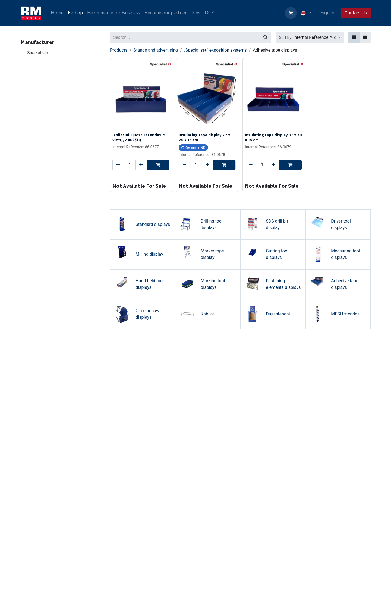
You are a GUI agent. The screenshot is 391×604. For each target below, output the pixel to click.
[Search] (265, 37)
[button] (310, 37)
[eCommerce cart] (291, 13)
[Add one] (141, 165)
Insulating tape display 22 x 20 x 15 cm (204, 137)
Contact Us (356, 12)
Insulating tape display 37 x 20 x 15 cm (273, 137)
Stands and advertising (156, 50)
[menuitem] (57, 13)
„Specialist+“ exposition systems (215, 50)
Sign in (327, 13)
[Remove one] (118, 165)
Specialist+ (37, 52)
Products (118, 50)
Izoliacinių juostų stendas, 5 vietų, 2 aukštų (138, 137)
